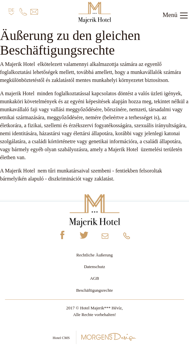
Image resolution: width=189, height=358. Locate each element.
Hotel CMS (94, 337)
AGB (94, 278)
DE (11, 12)
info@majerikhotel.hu (105, 237)
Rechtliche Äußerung (94, 255)
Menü (176, 15)
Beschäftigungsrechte (94, 290)
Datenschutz (94, 266)
